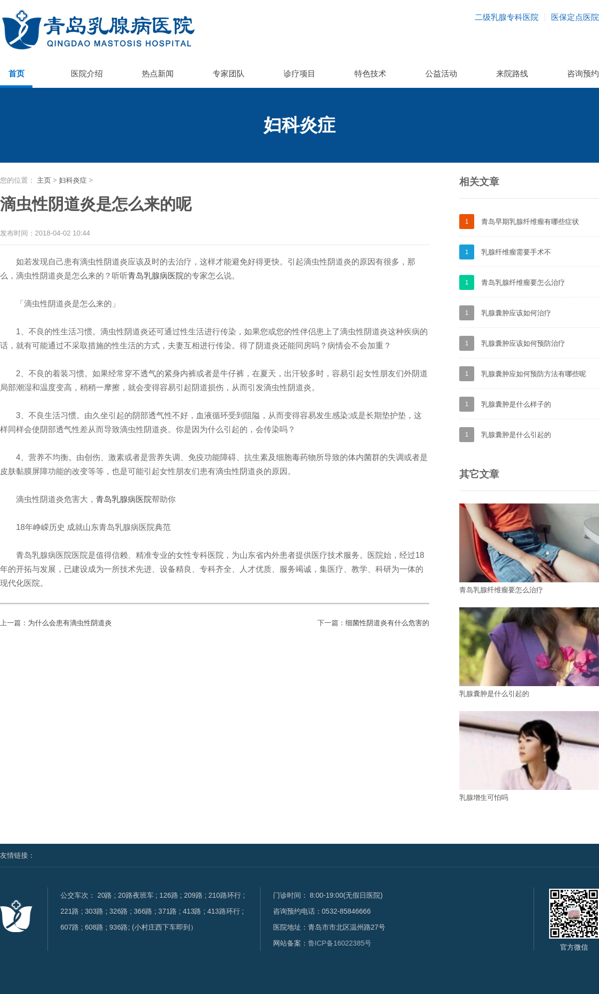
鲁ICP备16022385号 (340, 943)
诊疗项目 (299, 73)
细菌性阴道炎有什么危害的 (387, 623)
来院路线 (512, 73)
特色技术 (370, 73)
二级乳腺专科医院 (507, 17)
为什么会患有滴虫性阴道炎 (70, 623)
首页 (16, 73)
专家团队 (229, 73)
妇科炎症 (73, 180)
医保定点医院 (575, 17)
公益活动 (441, 73)
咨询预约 (583, 73)
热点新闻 (158, 73)
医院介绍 (87, 73)
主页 (44, 180)
